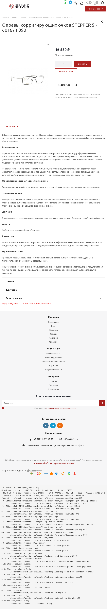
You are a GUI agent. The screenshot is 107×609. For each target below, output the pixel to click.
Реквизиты (53, 389)
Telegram (53, 425)
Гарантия (53, 365)
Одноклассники (60, 425)
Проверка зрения (95, 9)
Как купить (53, 376)
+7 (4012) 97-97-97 (43, 439)
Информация (53, 348)
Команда (53, 330)
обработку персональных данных (61, 408)
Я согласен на (55, 408)
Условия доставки (53, 358)
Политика (53, 338)
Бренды (53, 381)
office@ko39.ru (71, 439)
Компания (53, 317)
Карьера (53, 334)
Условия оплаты (53, 354)
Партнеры (53, 385)
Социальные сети (53, 369)
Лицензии (53, 342)
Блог (53, 326)
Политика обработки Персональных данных (53, 463)
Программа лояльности (54, 361)
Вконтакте (46, 425)
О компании (53, 322)
